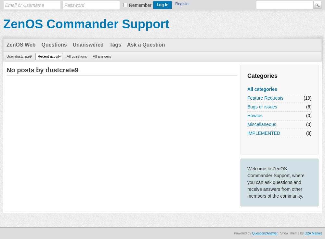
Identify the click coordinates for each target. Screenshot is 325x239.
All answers (102, 56)
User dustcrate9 (19, 56)
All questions (77, 56)
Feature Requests (265, 98)
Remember (140, 5)
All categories (262, 89)
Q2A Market (313, 233)
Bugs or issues (262, 106)
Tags (115, 45)
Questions (54, 45)
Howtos (255, 115)
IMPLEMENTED (263, 133)
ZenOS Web (21, 45)
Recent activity (49, 56)
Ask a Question (146, 45)
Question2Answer (265, 233)
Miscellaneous (261, 124)
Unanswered (88, 45)
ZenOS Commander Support (86, 24)
